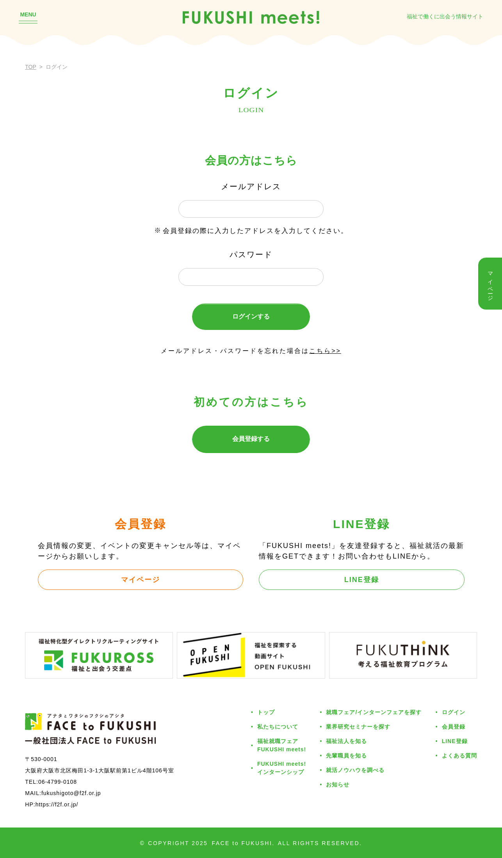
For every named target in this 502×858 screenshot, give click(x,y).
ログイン (453, 712)
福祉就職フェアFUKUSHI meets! (281, 745)
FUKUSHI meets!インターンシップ (281, 768)
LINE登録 (361, 580)
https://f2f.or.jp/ (57, 804)
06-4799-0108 (57, 782)
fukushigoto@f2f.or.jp (71, 793)
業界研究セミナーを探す (358, 727)
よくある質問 (459, 755)
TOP (30, 67)
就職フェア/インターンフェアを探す (374, 712)
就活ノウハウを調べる (355, 770)
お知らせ (337, 784)
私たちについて (277, 727)
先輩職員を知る (346, 755)
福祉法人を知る (346, 741)
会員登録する (251, 438)
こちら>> (325, 350)
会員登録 (453, 727)
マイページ (140, 580)
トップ (266, 712)
